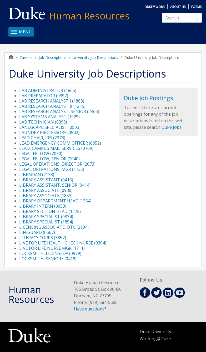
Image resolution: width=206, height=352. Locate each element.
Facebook (145, 292)
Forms (196, 6)
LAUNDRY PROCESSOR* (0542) (49, 132)
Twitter (156, 292)
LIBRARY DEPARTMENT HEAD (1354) (55, 201)
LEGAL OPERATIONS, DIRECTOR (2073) (57, 164)
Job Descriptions (53, 57)
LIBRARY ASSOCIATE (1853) (46, 195)
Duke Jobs (171, 127)
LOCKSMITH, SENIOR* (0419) (48, 259)
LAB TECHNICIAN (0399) (43, 122)
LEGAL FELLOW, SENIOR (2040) (49, 159)
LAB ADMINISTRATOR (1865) (47, 90)
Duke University (155, 331)
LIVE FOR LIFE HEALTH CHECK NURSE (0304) (62, 243)
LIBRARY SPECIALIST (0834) (46, 217)
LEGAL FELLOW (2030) (40, 153)
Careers (26, 57)
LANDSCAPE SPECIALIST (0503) (50, 127)
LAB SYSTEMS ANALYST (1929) (49, 117)
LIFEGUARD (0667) (37, 232)
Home (11, 57)
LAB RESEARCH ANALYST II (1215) (52, 106)
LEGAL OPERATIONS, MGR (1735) (51, 169)
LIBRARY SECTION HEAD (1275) (50, 211)
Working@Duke (155, 338)
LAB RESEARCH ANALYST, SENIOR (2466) (59, 111)
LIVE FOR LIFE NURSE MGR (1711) (52, 248)
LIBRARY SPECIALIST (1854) (46, 222)
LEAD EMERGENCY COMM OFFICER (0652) (60, 143)
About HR (178, 6)
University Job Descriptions (95, 57)
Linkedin (168, 292)
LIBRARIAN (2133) (36, 174)
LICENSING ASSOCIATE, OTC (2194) (54, 227)
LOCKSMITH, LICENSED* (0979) (50, 253)
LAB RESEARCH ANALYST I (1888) (51, 101)
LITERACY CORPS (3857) (42, 238)
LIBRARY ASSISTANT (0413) (46, 180)
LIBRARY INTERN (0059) (42, 206)
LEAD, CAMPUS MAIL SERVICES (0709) (56, 148)
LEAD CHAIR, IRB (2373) (42, 138)
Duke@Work (155, 6)
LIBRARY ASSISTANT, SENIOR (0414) (55, 185)
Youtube (179, 292)
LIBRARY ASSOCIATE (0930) (46, 190)
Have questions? (90, 309)
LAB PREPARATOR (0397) (43, 96)
